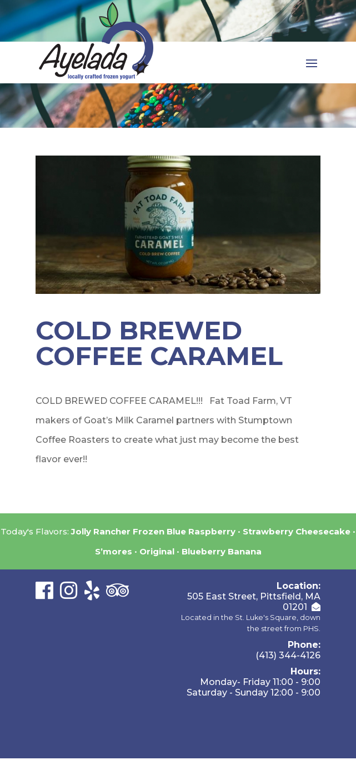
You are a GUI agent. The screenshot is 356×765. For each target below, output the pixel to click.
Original (156, 551)
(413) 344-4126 (287, 655)
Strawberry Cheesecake (296, 531)
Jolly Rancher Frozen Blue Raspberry (153, 531)
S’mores (113, 551)
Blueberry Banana (222, 551)
